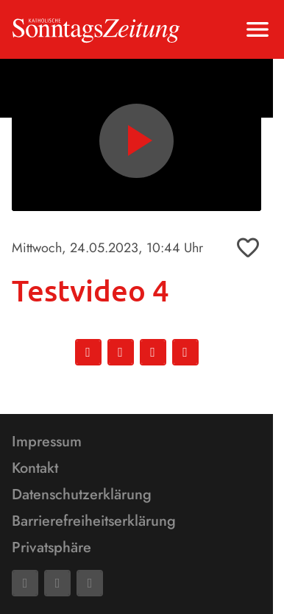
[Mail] (57, 583)
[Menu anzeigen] (257, 29)
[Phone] (90, 583)
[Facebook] (25, 583)
